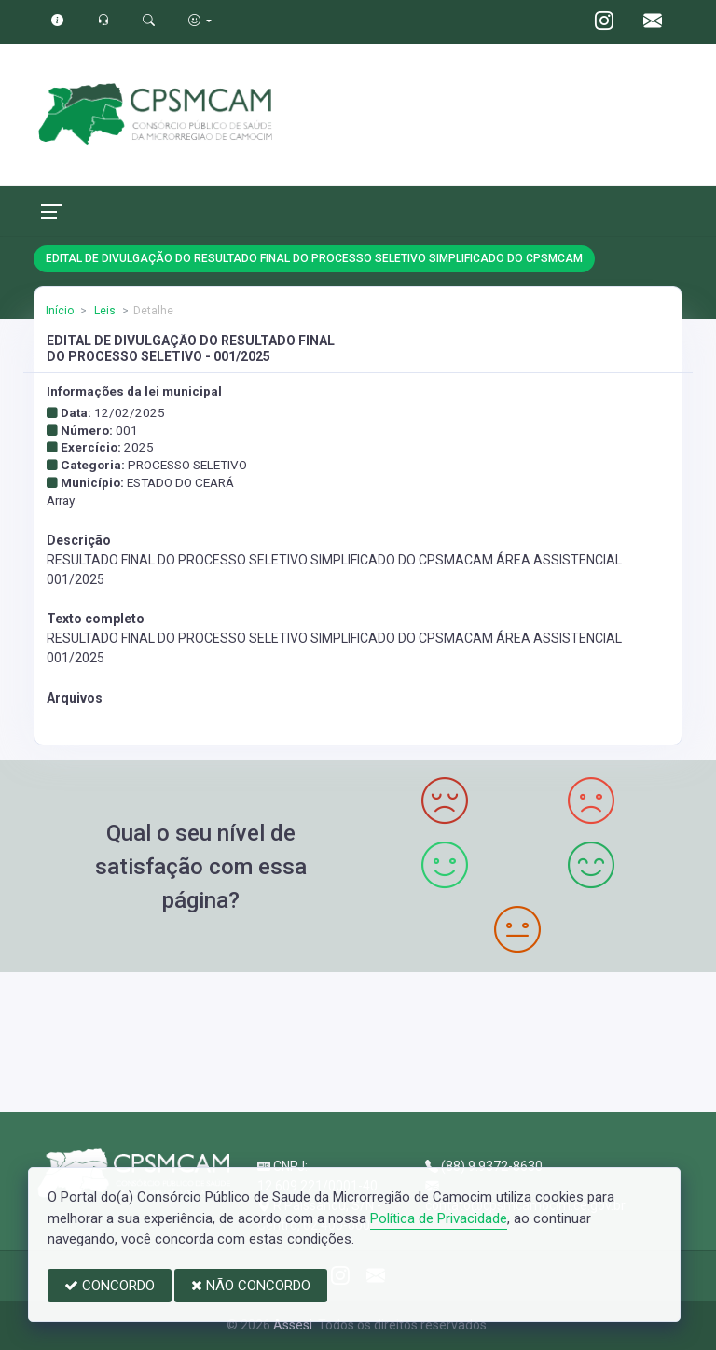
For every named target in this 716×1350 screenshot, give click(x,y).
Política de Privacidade (438, 1218)
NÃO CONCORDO (250, 1285)
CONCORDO (109, 1285)
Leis (103, 310)
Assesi (292, 1324)
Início (60, 310)
